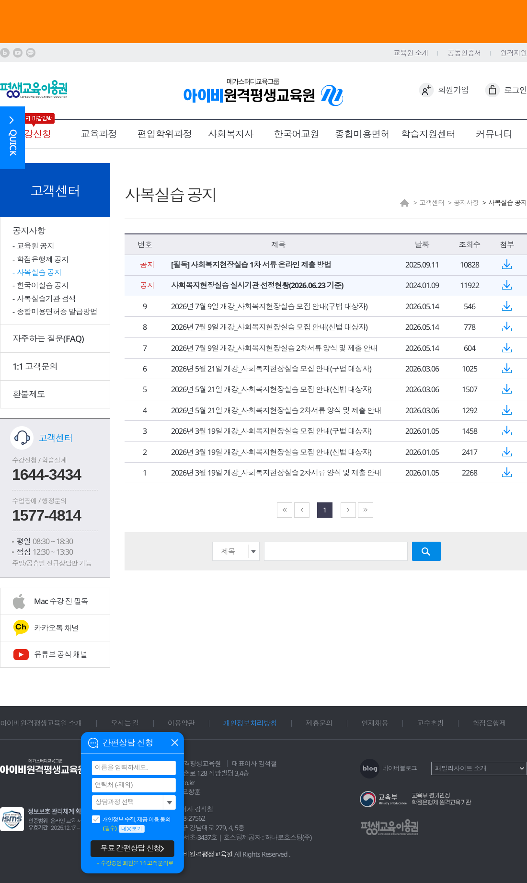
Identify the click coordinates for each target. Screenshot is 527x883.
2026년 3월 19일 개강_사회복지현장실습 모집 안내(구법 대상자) (271, 431)
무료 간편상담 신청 (130, 848)
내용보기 (131, 828)
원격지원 (513, 53)
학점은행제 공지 (43, 259)
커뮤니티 (494, 134)
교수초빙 (430, 723)
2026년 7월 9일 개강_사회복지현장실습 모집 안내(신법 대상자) (269, 327)
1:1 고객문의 (34, 366)
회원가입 (453, 89)
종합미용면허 (362, 134)
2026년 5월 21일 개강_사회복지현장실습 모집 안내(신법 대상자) (271, 389)
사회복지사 (230, 134)
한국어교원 (296, 134)
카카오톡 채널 (56, 628)
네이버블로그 (399, 768)
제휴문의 (319, 723)
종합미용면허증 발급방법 (57, 311)
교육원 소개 (410, 53)
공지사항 (28, 230)
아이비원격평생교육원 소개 (41, 723)
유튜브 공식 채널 (60, 654)
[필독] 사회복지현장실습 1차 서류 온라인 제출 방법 (251, 264)
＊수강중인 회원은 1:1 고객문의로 (134, 863)
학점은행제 (489, 723)
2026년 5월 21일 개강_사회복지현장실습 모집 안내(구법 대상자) (271, 368)
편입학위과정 (164, 134)
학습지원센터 (428, 134)
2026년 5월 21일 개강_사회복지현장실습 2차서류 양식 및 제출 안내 (276, 410)
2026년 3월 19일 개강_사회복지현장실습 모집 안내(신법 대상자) (271, 452)
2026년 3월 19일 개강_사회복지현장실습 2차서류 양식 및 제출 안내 (276, 472)
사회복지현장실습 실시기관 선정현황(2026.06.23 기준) (257, 285)
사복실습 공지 (39, 272)
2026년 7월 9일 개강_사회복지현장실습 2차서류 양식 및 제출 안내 (274, 348)
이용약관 (181, 723)
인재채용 (374, 723)
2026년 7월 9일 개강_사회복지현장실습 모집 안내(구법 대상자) (269, 306)
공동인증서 (464, 53)
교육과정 (98, 134)
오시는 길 (125, 723)
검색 (426, 551)
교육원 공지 (35, 246)
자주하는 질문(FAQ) (48, 338)
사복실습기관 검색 (46, 298)
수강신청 (33, 134)
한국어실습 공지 (43, 285)
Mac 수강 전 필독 (61, 601)
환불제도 (28, 394)
